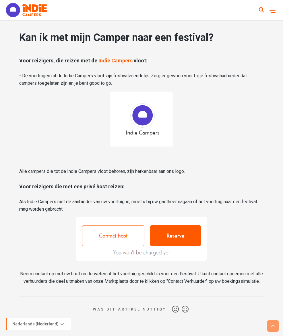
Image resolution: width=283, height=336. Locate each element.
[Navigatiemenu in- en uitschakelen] (271, 10)
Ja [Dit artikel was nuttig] (175, 309)
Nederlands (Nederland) (38, 324)
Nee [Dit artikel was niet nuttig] (185, 309)
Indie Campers (115, 61)
